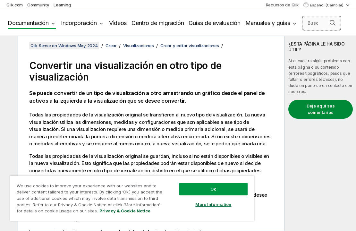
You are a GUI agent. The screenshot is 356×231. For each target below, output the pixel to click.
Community (38, 4)
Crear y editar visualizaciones (189, 45)
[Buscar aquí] (321, 23)
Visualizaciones (138, 45)
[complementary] (320, 133)
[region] (113, 196)
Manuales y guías (267, 23)
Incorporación (79, 23)
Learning (62, 4)
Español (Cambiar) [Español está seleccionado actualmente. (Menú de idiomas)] (327, 5)
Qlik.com (14, 4)
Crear (111, 45)
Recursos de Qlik (282, 4)
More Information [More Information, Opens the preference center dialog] (182, 199)
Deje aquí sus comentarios (321, 109)
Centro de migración (157, 23)
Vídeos (118, 23)
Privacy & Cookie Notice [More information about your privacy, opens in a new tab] (103, 212)
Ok (182, 184)
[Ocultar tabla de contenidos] (8, 46)
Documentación (28, 23)
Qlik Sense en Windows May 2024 (64, 45)
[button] (332, 23)
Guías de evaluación (214, 23)
